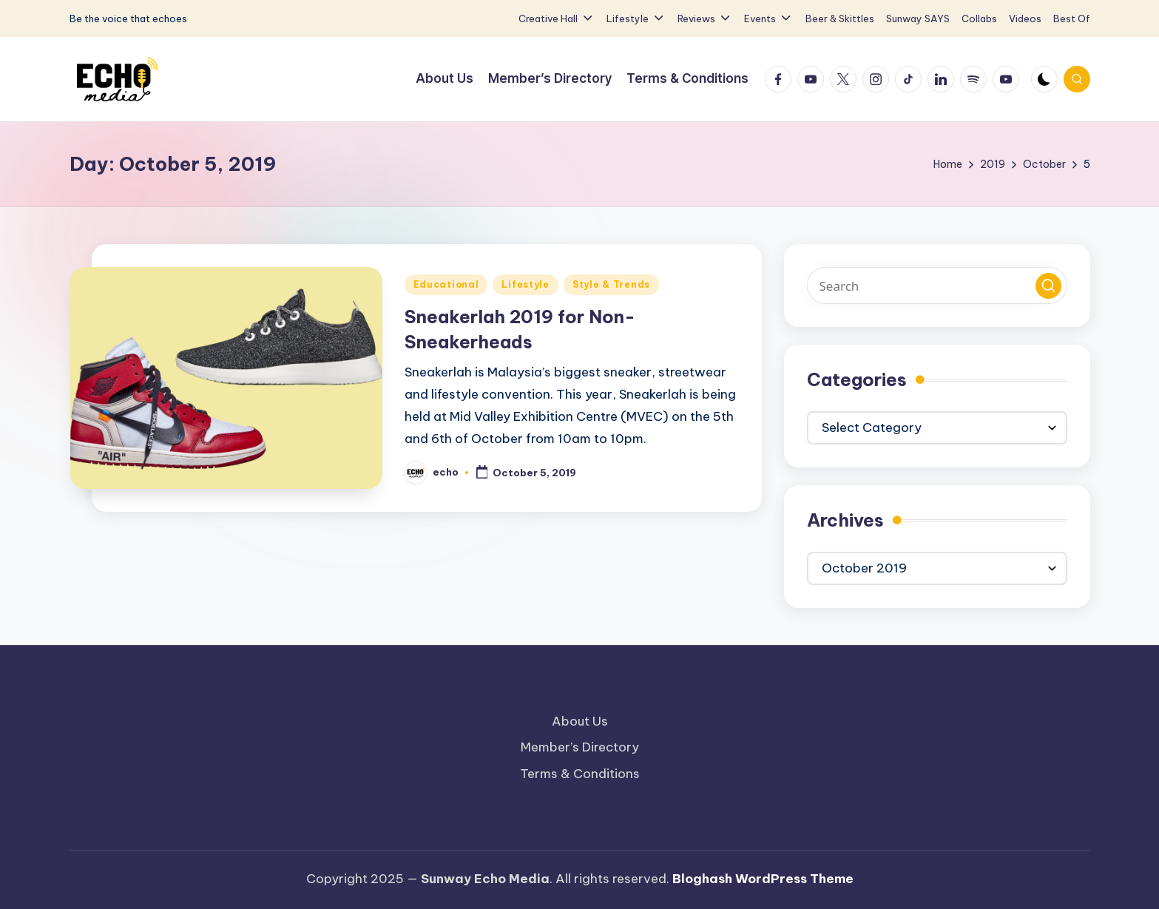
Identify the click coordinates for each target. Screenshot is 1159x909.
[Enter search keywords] (937, 285)
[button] (1048, 286)
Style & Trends (611, 284)
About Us (580, 721)
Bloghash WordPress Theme (763, 879)
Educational (446, 284)
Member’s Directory (580, 747)
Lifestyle (525, 284)
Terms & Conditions (580, 774)
